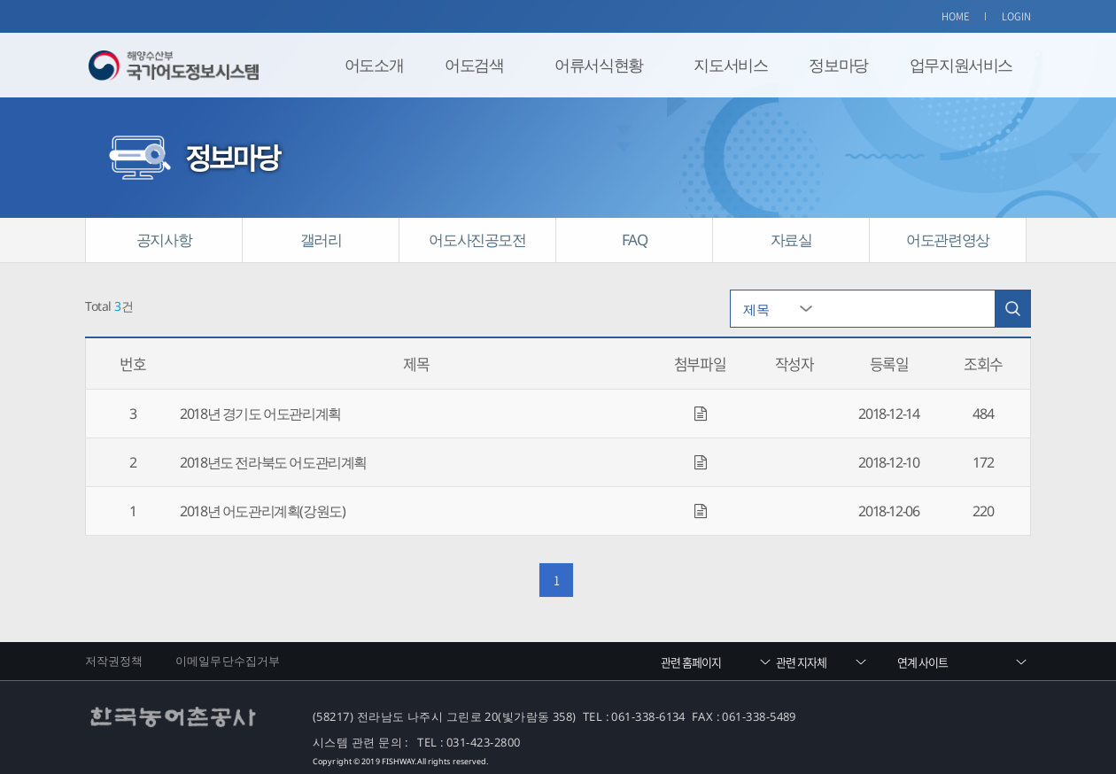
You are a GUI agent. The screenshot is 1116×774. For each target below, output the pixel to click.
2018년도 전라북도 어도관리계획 (273, 462)
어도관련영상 (947, 239)
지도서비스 (730, 64)
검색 (1012, 308)
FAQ (634, 239)
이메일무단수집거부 (227, 661)
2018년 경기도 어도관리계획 (260, 413)
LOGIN (1017, 16)
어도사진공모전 (477, 239)
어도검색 (474, 64)
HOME (956, 16)
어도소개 (374, 64)
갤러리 (321, 239)
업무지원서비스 (961, 64)
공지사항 (163, 239)
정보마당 (838, 64)
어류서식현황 (598, 64)
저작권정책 (114, 661)
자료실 (791, 239)
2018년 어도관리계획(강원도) (262, 511)
